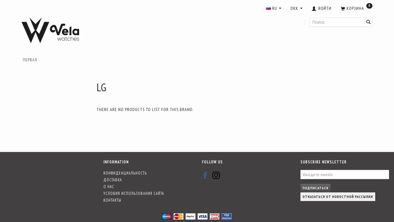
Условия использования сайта (133, 193)
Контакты (112, 200)
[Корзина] (356, 8)
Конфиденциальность (125, 173)
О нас (108, 186)
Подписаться (315, 188)
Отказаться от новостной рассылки (338, 196)
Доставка (112, 179)
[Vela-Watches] (50, 30)
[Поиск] (368, 22)
